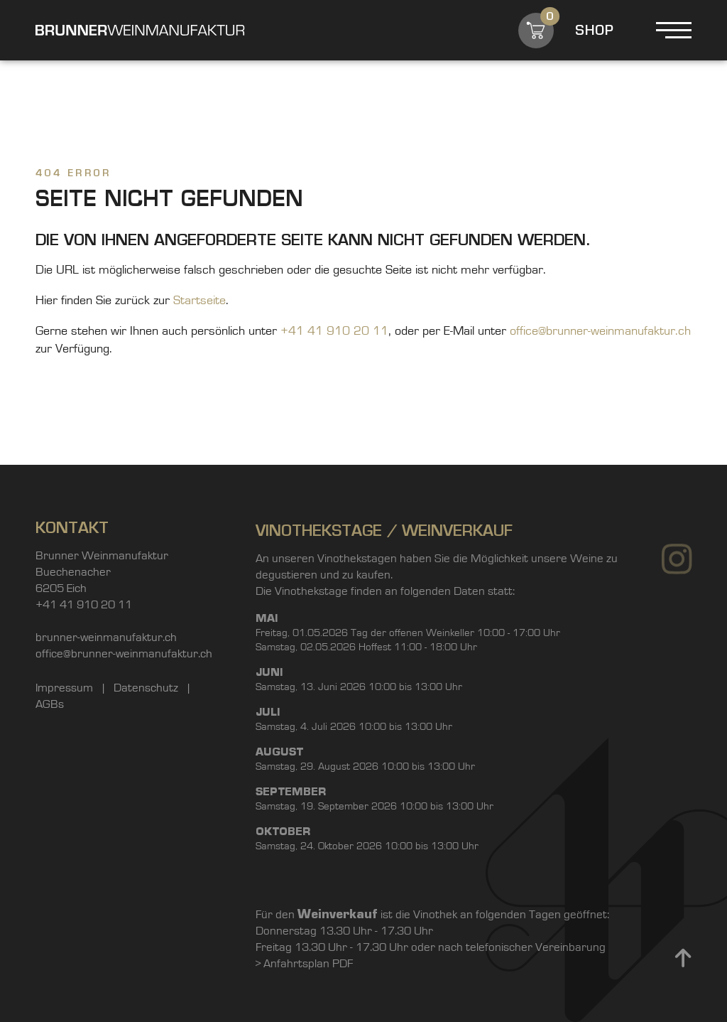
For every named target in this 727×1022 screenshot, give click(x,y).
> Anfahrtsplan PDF (304, 1009)
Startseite (199, 300)
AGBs (49, 707)
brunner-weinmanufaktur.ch (106, 641)
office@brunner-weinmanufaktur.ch (600, 331)
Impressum (65, 691)
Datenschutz (147, 691)
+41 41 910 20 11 (334, 331)
